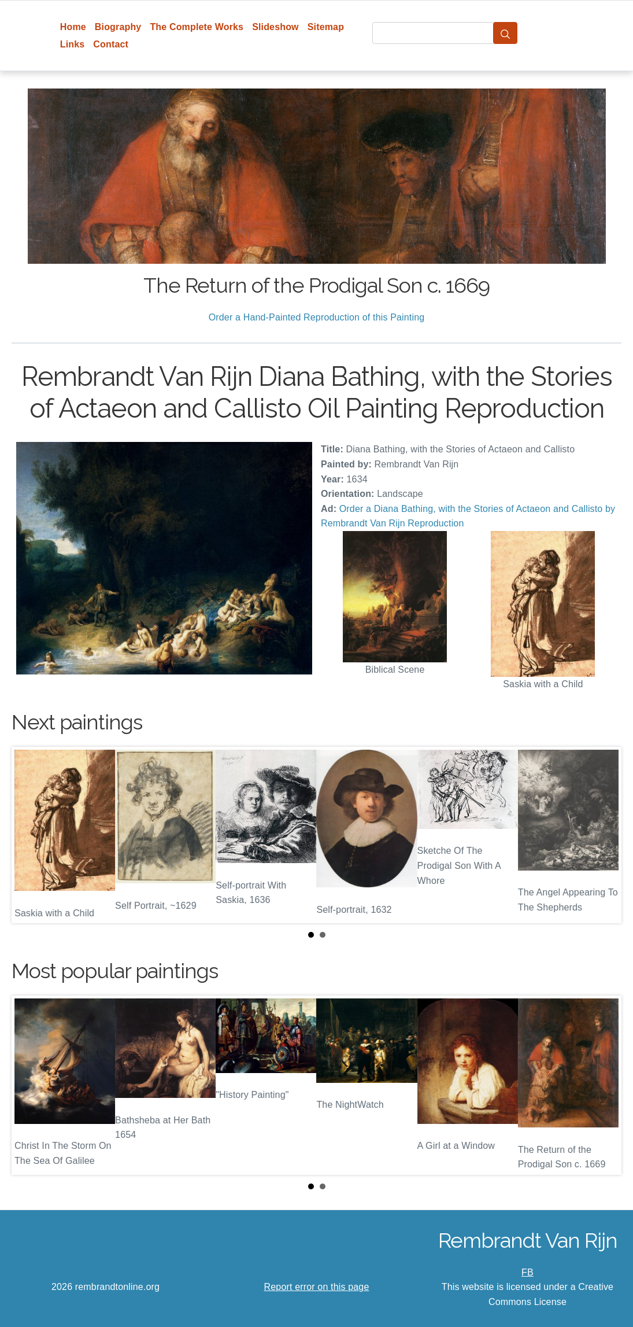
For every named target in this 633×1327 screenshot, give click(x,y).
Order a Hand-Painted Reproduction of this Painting (317, 317)
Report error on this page (316, 1287)
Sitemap (326, 27)
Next (603, 834)
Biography (118, 27)
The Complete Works (196, 27)
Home (73, 27)
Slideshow (275, 27)
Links (72, 44)
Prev (29, 834)
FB (527, 1272)
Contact (110, 44)
